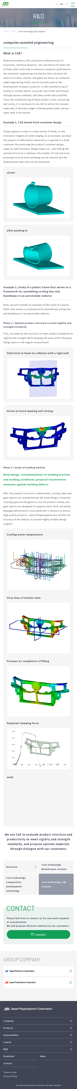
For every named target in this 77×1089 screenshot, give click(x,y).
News (43, 1056)
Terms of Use (10, 1072)
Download (8, 1056)
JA (56, 4)
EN (61, 4)
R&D (14, 31)
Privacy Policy (10, 1076)
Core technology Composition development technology (16, 884)
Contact (7, 1063)
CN (66, 4)
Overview (11, 866)
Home (6, 31)
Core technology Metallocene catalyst (54, 867)
